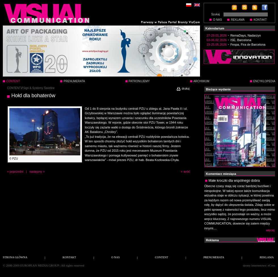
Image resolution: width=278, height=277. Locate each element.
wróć (187, 171)
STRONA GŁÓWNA (15, 257)
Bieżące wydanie (218, 89)
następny (36, 171)
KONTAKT (260, 19)
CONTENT (14, 88)
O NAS (217, 19)
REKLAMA (238, 19)
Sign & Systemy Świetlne (39, 88)
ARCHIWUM (201, 81)
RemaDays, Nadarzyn (245, 35)
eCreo (271, 265)
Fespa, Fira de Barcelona (248, 44)
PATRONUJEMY (139, 81)
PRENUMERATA (74, 81)
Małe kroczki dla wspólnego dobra (234, 181)
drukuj (182, 88)
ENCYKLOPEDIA (264, 81)
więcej (270, 230)
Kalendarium (214, 28)
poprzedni (16, 171)
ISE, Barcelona (240, 40)
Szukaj (215, 14)
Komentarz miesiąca (221, 173)
